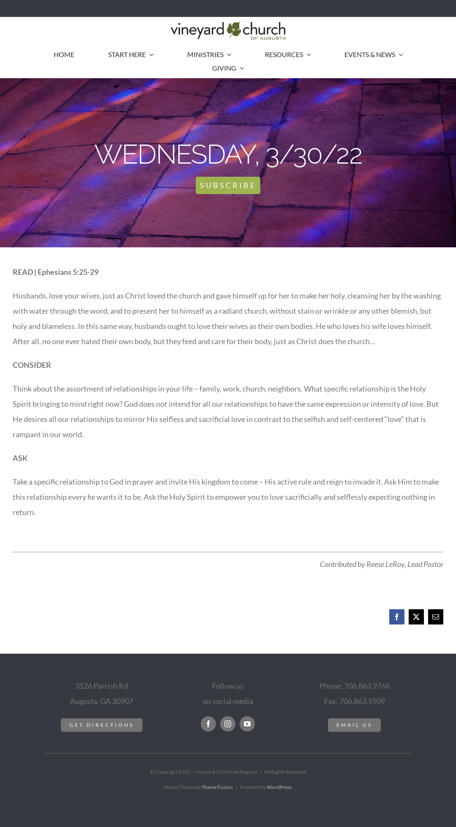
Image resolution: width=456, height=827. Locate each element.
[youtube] (247, 723)
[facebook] (208, 723)
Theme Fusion (217, 787)
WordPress (279, 787)
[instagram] (227, 723)
